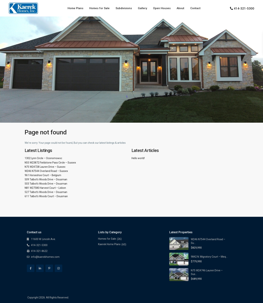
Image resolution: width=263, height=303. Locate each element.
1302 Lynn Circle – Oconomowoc (43, 158)
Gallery (142, 8)
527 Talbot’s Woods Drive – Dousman (46, 192)
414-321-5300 (244, 8)
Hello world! (138, 158)
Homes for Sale (99, 8)
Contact (195, 8)
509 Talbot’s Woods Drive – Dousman (46, 179)
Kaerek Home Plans (109, 244)
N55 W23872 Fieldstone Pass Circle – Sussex (50, 162)
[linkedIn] (40, 268)
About (180, 8)
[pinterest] (49, 268)
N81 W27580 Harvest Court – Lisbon (45, 187)
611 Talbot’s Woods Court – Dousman (46, 196)
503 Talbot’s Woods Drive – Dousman (46, 183)
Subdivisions (124, 8)
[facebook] (30, 268)
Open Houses (162, 8)
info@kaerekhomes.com (45, 256)
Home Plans (75, 8)
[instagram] (58, 268)
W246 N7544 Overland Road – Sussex (46, 171)
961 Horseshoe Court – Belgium (43, 175)
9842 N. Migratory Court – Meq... (209, 256)
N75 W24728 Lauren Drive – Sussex (45, 166)
